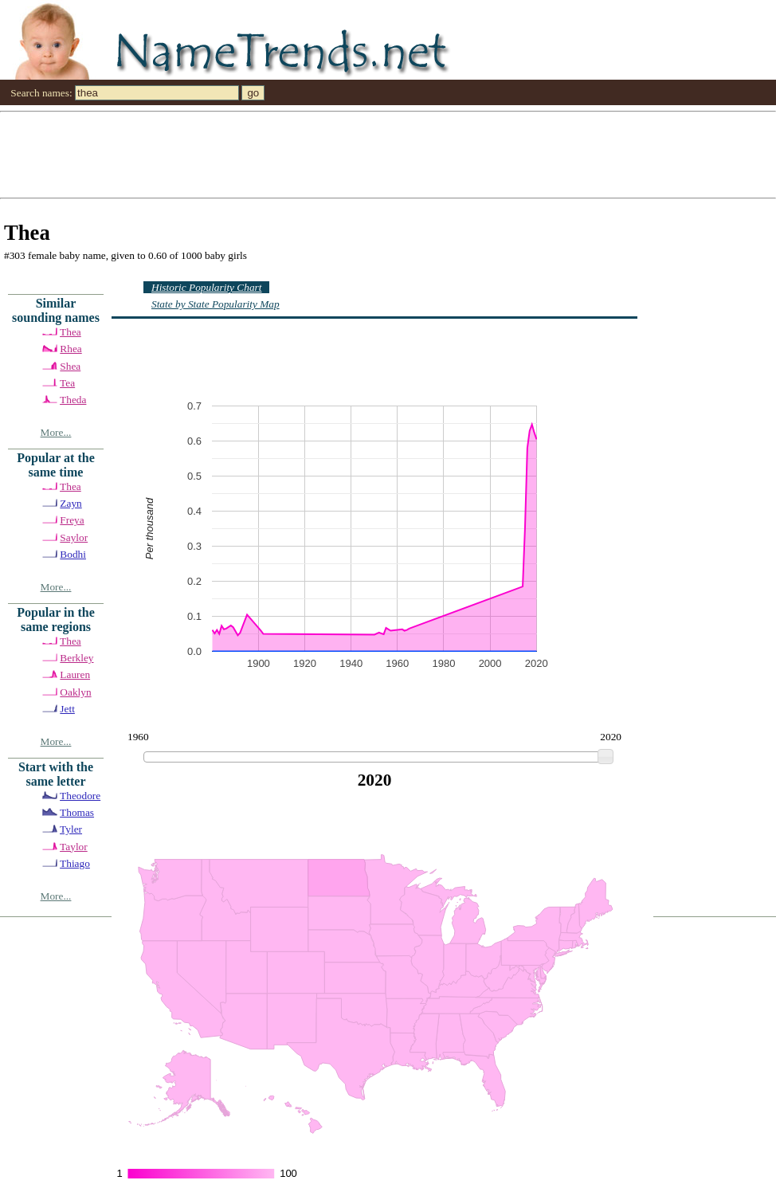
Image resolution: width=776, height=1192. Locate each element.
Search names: (41, 93)
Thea (70, 332)
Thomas (77, 812)
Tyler (71, 829)
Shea (70, 366)
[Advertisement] (385, 154)
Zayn (70, 503)
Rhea (70, 349)
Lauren (75, 674)
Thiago (75, 863)
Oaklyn (75, 692)
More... (56, 432)
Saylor (74, 537)
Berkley (76, 658)
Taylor (74, 847)
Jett (67, 709)
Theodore (80, 796)
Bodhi (73, 554)
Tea (67, 383)
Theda (73, 400)
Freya (72, 520)
